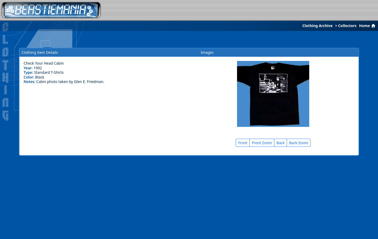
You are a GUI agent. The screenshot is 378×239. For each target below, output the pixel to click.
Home (367, 25)
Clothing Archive (317, 25)
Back (280, 142)
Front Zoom (262, 142)
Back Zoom (298, 142)
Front (242, 142)
